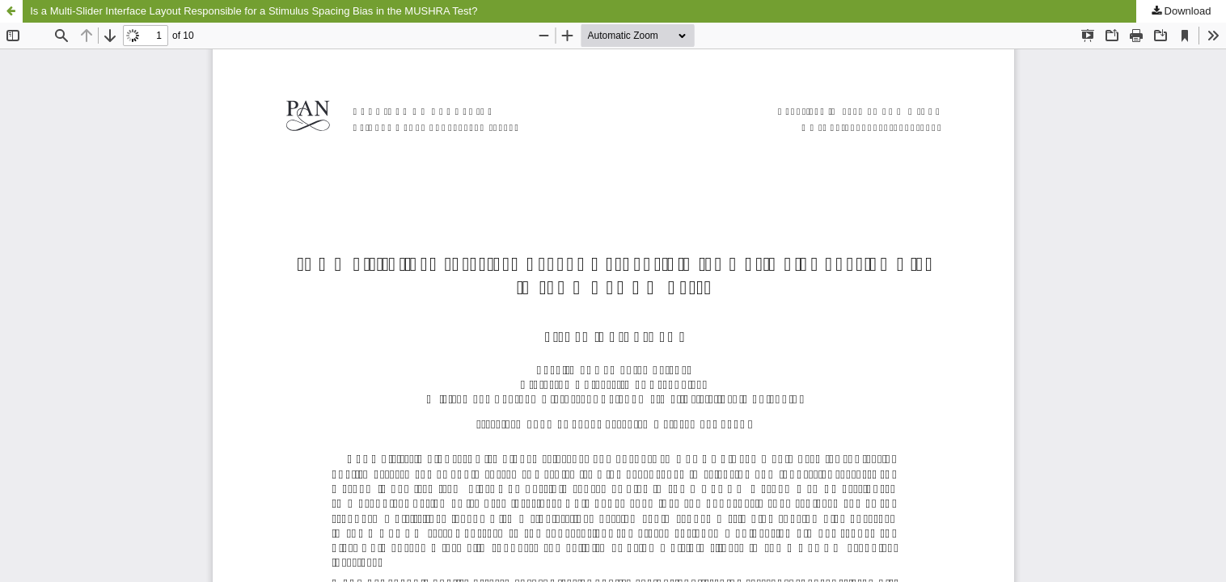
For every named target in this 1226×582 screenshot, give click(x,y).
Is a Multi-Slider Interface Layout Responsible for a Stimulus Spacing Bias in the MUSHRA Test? (253, 11)
